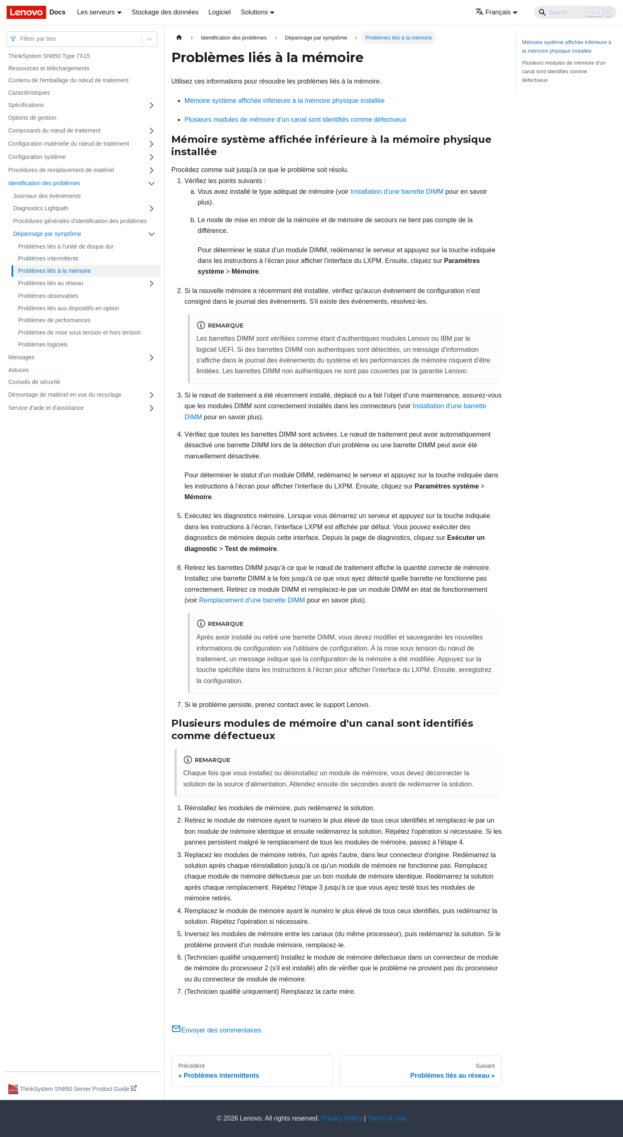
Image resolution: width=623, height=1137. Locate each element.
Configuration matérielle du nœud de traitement (68, 143)
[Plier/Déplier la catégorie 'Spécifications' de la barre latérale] (151, 105)
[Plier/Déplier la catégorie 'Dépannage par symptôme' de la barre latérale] (151, 234)
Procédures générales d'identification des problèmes (80, 221)
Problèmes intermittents (48, 258)
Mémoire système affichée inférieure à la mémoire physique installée (284, 100)
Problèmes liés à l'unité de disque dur (66, 246)
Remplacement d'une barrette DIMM (252, 600)
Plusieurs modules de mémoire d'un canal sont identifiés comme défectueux (295, 119)
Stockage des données (165, 12)
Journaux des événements (47, 196)
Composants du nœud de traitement (54, 130)
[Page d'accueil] (179, 37)
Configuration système (36, 156)
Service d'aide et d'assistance (46, 408)
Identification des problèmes (44, 183)
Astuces (18, 370)
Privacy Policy (341, 1118)
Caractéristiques (29, 92)
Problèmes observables (48, 296)
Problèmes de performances (54, 320)
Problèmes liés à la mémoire (54, 270)
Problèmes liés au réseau (50, 283)
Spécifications (26, 105)
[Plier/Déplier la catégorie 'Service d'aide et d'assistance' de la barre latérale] (151, 408)
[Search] (575, 12)
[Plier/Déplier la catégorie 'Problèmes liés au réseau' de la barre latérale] (151, 283)
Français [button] (493, 12)
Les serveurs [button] (96, 12)
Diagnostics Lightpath (40, 208)
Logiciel (219, 12)
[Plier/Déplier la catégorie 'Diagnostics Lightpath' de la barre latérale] (151, 208)
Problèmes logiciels (43, 344)
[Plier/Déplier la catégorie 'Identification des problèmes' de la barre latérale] (151, 183)
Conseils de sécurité (34, 382)
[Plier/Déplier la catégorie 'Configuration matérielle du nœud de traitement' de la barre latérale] (151, 144)
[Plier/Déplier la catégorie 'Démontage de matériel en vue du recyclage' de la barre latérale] (151, 395)
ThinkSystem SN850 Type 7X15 (49, 56)
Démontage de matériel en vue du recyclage (64, 394)
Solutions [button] (254, 12)
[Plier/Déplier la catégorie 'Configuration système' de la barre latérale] (151, 157)
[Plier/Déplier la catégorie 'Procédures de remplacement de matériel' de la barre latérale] (151, 170)
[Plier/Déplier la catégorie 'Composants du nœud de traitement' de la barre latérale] (151, 130)
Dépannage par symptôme (47, 233)
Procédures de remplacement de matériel (61, 170)
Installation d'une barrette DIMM (396, 191)
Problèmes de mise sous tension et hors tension (79, 332)
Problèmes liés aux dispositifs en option (68, 308)
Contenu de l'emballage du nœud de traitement (68, 80)
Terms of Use (386, 1118)
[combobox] (21, 39)
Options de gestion (32, 117)
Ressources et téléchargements (48, 68)
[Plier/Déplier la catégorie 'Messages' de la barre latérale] (151, 357)
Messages (21, 357)
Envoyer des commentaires (216, 1030)
